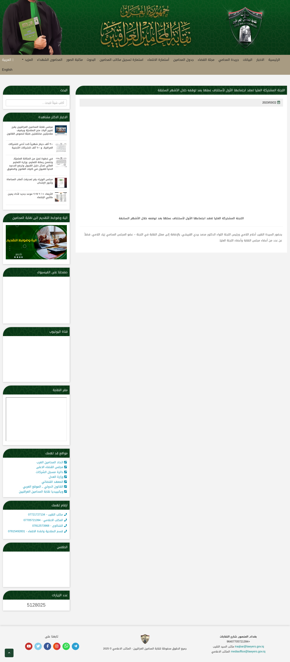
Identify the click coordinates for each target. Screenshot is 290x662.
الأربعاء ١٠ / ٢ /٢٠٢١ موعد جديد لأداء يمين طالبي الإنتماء (30, 195)
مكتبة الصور (74, 60)
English (7, 70)
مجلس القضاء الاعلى (51, 467)
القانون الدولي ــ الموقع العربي (45, 486)
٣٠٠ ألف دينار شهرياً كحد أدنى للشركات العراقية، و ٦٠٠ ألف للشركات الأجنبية (30, 146)
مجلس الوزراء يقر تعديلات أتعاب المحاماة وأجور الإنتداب (30, 181)
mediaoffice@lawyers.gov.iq (248, 651)
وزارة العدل (58, 477)
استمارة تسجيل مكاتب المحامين (121, 60)
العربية (6, 60)
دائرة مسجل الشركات (51, 472)
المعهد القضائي (54, 482)
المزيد (27, 60)
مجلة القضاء (206, 60)
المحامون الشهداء (49, 60)
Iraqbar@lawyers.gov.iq (249, 646)
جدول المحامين (183, 60)
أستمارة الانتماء (158, 60)
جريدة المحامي (228, 60)
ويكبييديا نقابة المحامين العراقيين (43, 491)
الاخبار (260, 60)
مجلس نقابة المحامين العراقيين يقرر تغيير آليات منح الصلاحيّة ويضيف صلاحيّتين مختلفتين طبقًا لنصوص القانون (30, 130)
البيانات (247, 60)
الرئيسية (274, 60)
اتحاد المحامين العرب (52, 462)
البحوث (91, 60)
